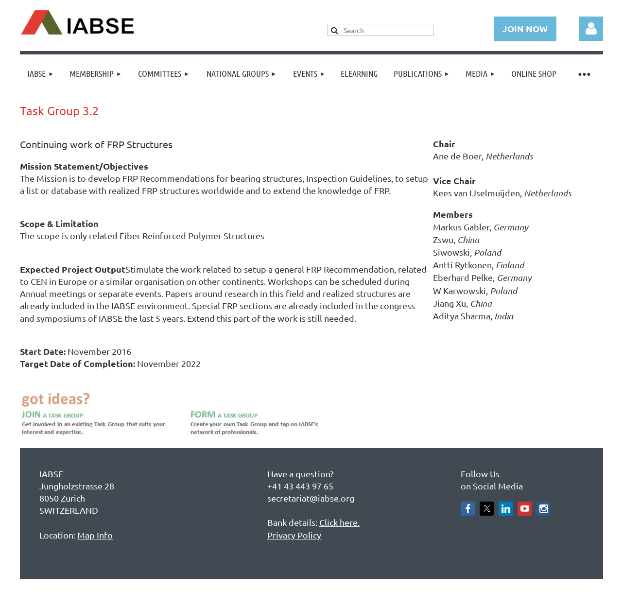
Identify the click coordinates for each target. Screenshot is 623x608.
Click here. (339, 522)
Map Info (95, 535)
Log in (591, 29)
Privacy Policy (294, 535)
